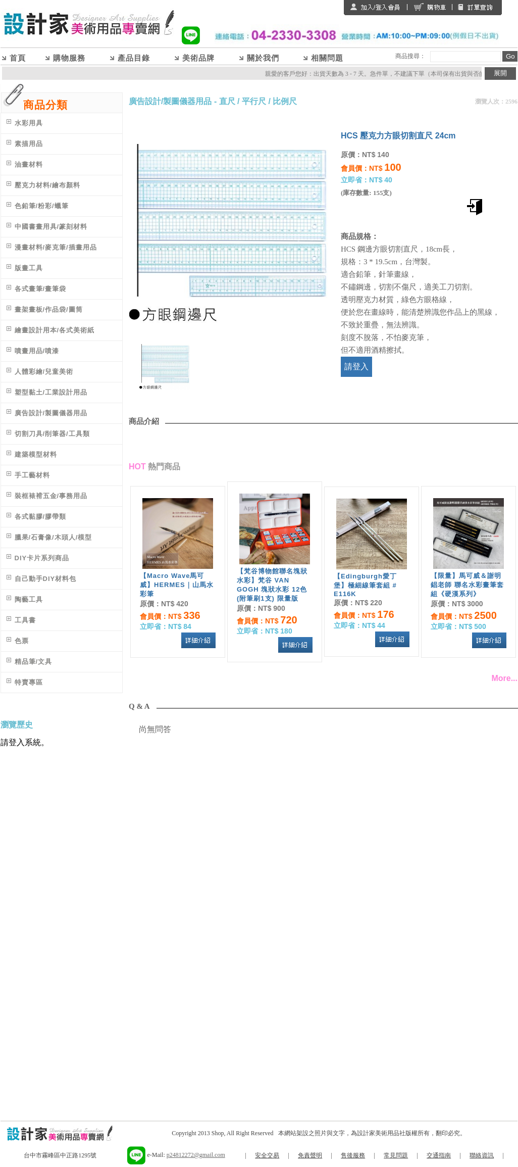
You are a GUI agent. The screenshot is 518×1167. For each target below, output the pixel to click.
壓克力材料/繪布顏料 (48, 185)
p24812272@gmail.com (196, 1154)
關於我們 (263, 58)
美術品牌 (198, 58)
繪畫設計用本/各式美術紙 (55, 330)
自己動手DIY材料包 (46, 578)
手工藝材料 (32, 475)
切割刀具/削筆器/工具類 (52, 433)
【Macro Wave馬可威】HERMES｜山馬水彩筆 (177, 585)
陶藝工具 (29, 599)
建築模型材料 (36, 454)
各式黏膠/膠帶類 (41, 516)
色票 (22, 641)
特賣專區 (29, 682)
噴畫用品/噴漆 (37, 351)
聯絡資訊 (482, 1155)
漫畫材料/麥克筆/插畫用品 (56, 247)
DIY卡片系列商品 (42, 558)
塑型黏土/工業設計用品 (51, 392)
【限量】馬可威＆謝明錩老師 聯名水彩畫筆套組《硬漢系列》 (467, 585)
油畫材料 (29, 164)
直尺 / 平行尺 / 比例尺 (258, 101)
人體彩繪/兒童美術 (44, 371)
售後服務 (353, 1155)
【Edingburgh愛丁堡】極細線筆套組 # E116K (365, 585)
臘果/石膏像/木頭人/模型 (53, 537)
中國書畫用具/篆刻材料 (51, 226)
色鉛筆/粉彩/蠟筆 (42, 206)
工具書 (25, 620)
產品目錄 (134, 58)
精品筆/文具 (34, 661)
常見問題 (396, 1155)
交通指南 (439, 1155)
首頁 (18, 58)
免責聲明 (310, 1155)
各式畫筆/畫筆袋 (41, 289)
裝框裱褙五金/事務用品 (51, 496)
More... (504, 678)
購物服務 (69, 58)
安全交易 (267, 1155)
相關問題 (327, 58)
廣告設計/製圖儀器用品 (51, 413)
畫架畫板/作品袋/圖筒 (49, 309)
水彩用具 (29, 123)
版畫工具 (29, 268)
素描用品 (29, 144)
